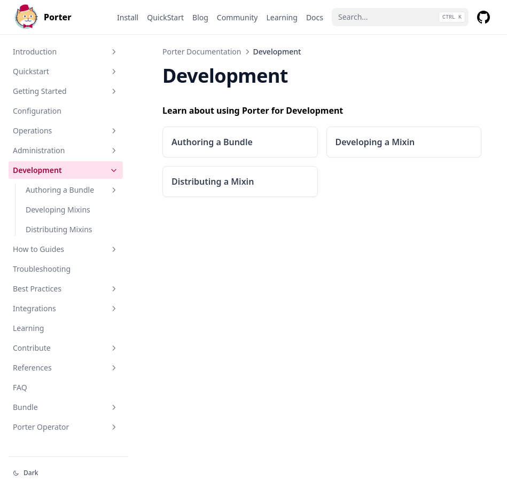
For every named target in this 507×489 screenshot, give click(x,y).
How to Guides (66, 249)
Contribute (66, 348)
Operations (66, 130)
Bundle (66, 407)
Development (66, 170)
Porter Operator (66, 427)
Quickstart (66, 71)
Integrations (66, 308)
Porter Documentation (201, 51)
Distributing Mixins (59, 229)
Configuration (37, 111)
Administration (66, 150)
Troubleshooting (42, 269)
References (66, 367)
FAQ (20, 387)
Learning (28, 328)
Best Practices (66, 288)
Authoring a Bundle (72, 190)
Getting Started (66, 91)
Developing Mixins (58, 209)
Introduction (66, 51)
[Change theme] (68, 473)
